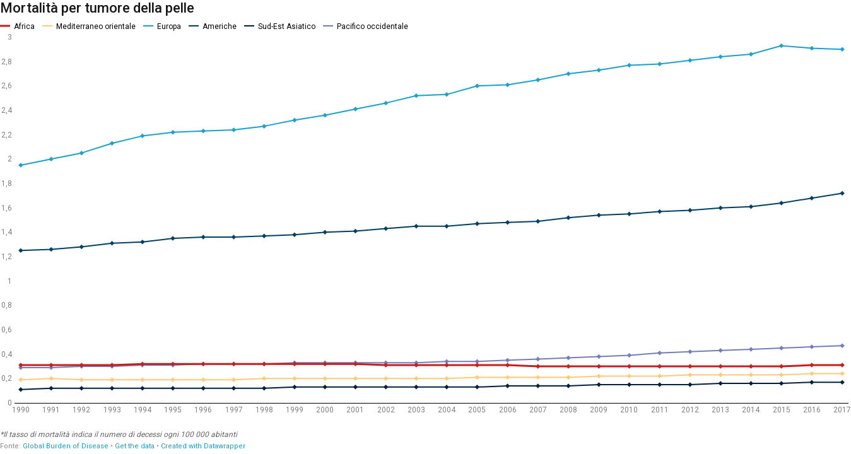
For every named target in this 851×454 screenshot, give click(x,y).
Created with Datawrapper (203, 446)
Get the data (135, 446)
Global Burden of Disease (66, 446)
